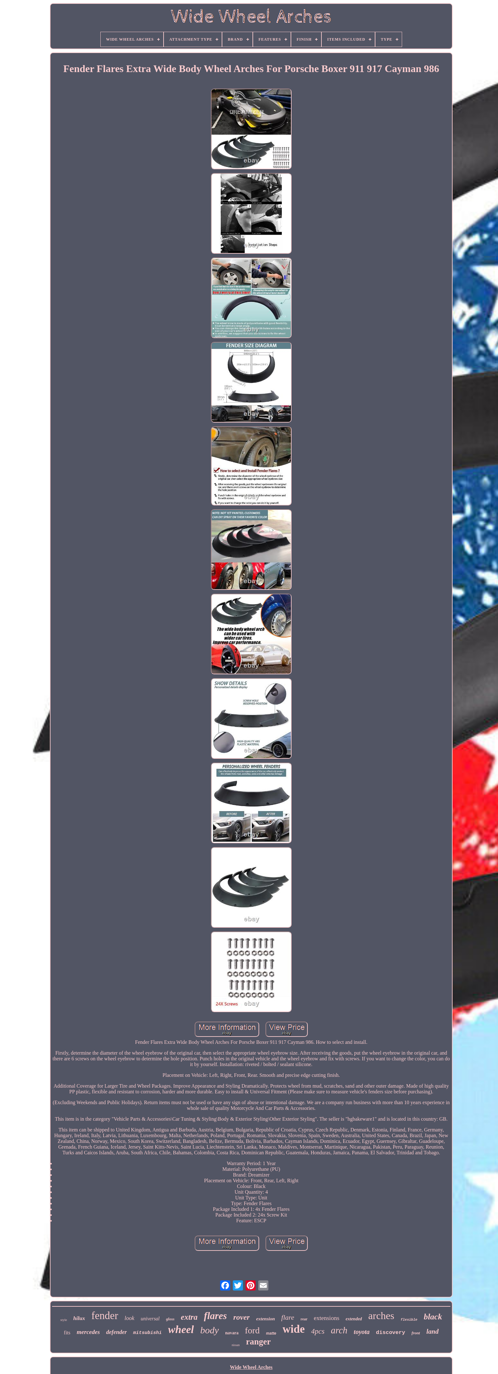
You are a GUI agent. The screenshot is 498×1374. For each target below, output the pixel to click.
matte (271, 1333)
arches (381, 1315)
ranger (258, 1341)
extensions (326, 1318)
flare (287, 1317)
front (416, 1333)
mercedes (88, 1332)
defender (116, 1332)
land (432, 1331)
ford (252, 1330)
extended (354, 1319)
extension (265, 1318)
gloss (170, 1319)
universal (150, 1318)
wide (294, 1329)
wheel (181, 1329)
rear (303, 1319)
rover (241, 1317)
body (209, 1330)
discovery (390, 1333)
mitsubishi (147, 1333)
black (433, 1316)
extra (189, 1317)
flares (215, 1315)
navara (232, 1333)
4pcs (318, 1331)
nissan (236, 1345)
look (129, 1318)
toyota (362, 1331)
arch (339, 1330)
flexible (408, 1320)
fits (67, 1332)
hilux (79, 1318)
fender (104, 1315)
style (63, 1320)
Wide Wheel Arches (251, 1367)
